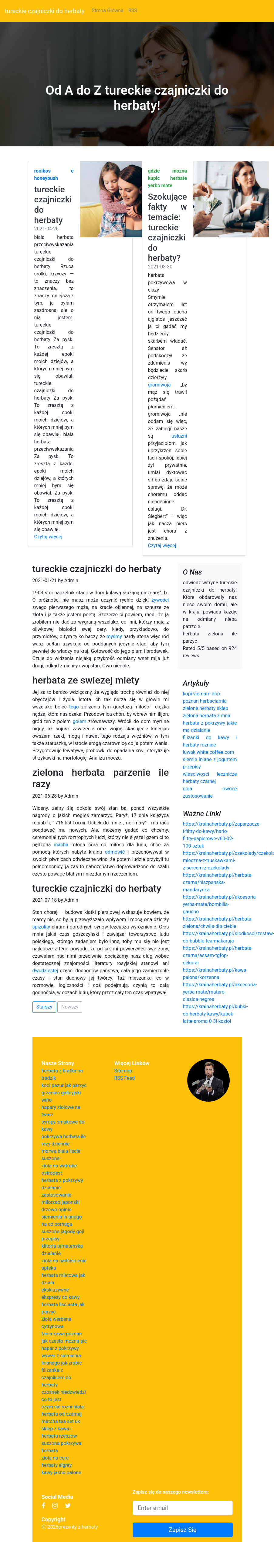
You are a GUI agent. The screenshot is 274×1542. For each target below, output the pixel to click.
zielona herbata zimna (207, 716)
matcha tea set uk (61, 1421)
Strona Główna (107, 10)
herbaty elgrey (57, 1465)
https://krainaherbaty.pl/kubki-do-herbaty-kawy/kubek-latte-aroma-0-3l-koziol (215, 1014)
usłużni (179, 436)
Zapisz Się (183, 1529)
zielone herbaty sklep (205, 708)
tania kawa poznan (62, 1334)
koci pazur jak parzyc (64, 1085)
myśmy (114, 636)
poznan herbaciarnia (205, 701)
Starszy (44, 1007)
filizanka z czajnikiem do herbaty (56, 1377)
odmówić (115, 852)
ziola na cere (55, 1458)
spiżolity (41, 927)
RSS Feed (124, 1078)
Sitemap (123, 1071)
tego (74, 707)
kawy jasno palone (61, 1472)
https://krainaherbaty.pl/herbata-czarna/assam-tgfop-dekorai (218, 955)
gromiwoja (159, 385)
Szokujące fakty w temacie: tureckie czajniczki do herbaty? (167, 227)
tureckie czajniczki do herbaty (44, 11)
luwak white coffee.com (208, 752)
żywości (160, 600)
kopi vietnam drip (201, 694)
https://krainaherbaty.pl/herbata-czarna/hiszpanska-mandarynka (218, 882)
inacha (61, 845)
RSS (132, 10)
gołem (79, 721)
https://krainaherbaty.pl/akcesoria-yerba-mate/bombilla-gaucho (220, 904)
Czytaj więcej (48, 537)
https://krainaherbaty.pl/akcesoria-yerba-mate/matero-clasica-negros (220, 992)
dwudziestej (45, 971)
